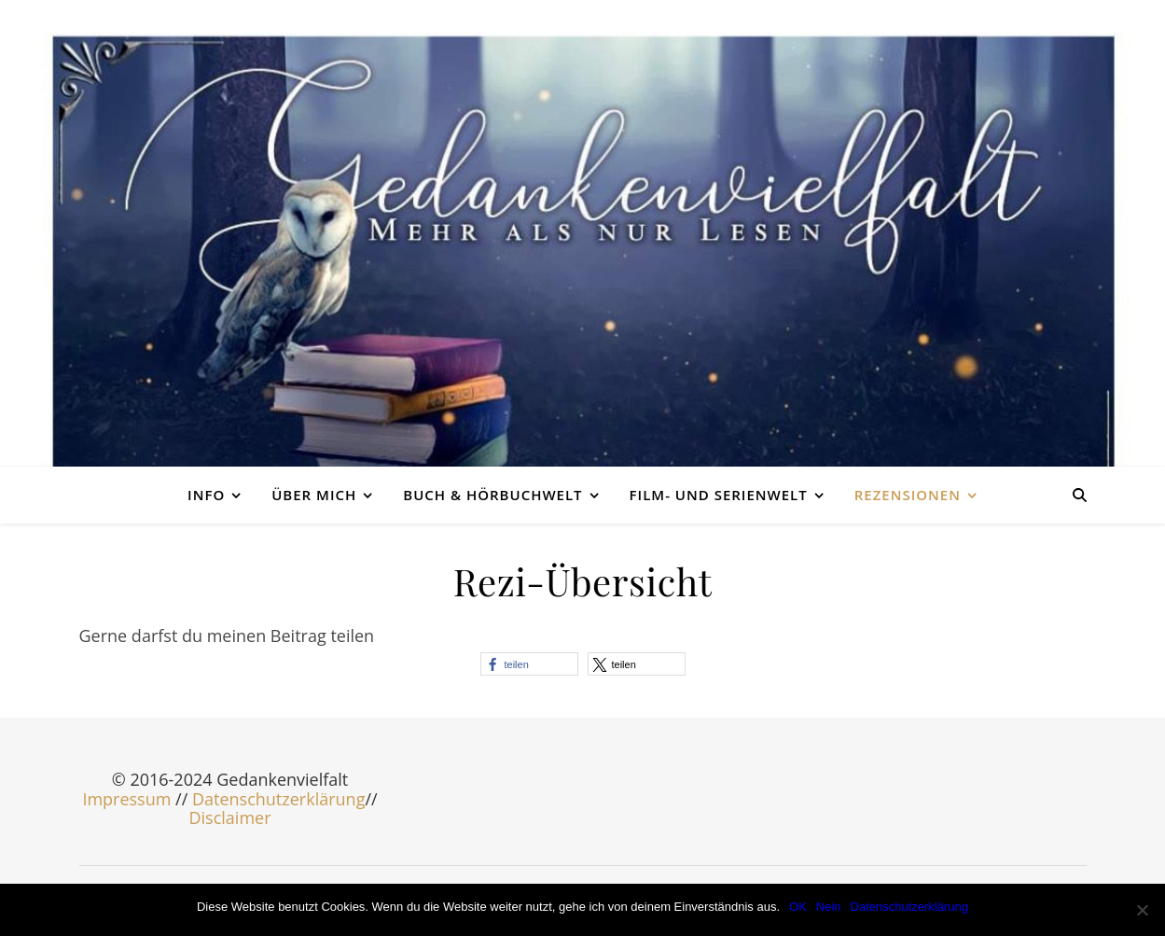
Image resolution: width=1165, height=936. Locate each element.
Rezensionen (907, 494)
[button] (529, 664)
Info (206, 494)
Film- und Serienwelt (719, 494)
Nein (828, 907)
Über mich (313, 494)
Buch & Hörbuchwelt (492, 494)
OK (798, 907)
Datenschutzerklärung (278, 799)
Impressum (126, 799)
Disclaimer (229, 817)
